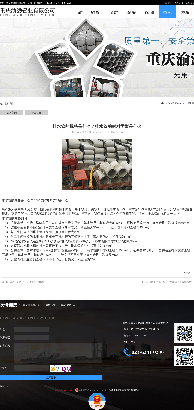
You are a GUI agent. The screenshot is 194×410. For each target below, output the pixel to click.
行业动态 (36, 112)
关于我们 (96, 12)
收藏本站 (167, 2)
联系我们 (190, 2)
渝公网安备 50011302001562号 (93, 390)
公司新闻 (189, 103)
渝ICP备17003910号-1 (65, 390)
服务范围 (149, 12)
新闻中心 (167, 12)
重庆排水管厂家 (31, 305)
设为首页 (178, 2)
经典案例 (132, 12)
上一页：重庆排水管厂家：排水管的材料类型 (23, 282)
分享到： (188, 272)
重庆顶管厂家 (68, 305)
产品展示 (114, 12)
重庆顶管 (51, 305)
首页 (80, 12)
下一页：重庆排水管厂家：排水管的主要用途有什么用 (166, 282)
